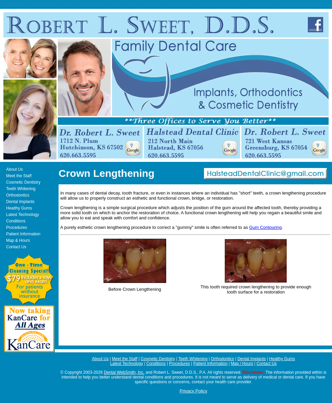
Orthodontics (17, 195)
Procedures (16, 227)
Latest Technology (22, 214)
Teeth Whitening (20, 188)
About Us (14, 169)
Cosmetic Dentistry (23, 182)
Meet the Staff (19, 175)
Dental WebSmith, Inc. (124, 372)
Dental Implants (20, 201)
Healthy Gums (19, 208)
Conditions (16, 221)
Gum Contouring (265, 227)
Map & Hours (18, 240)
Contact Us (16, 247)
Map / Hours (242, 363)
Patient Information (23, 234)
